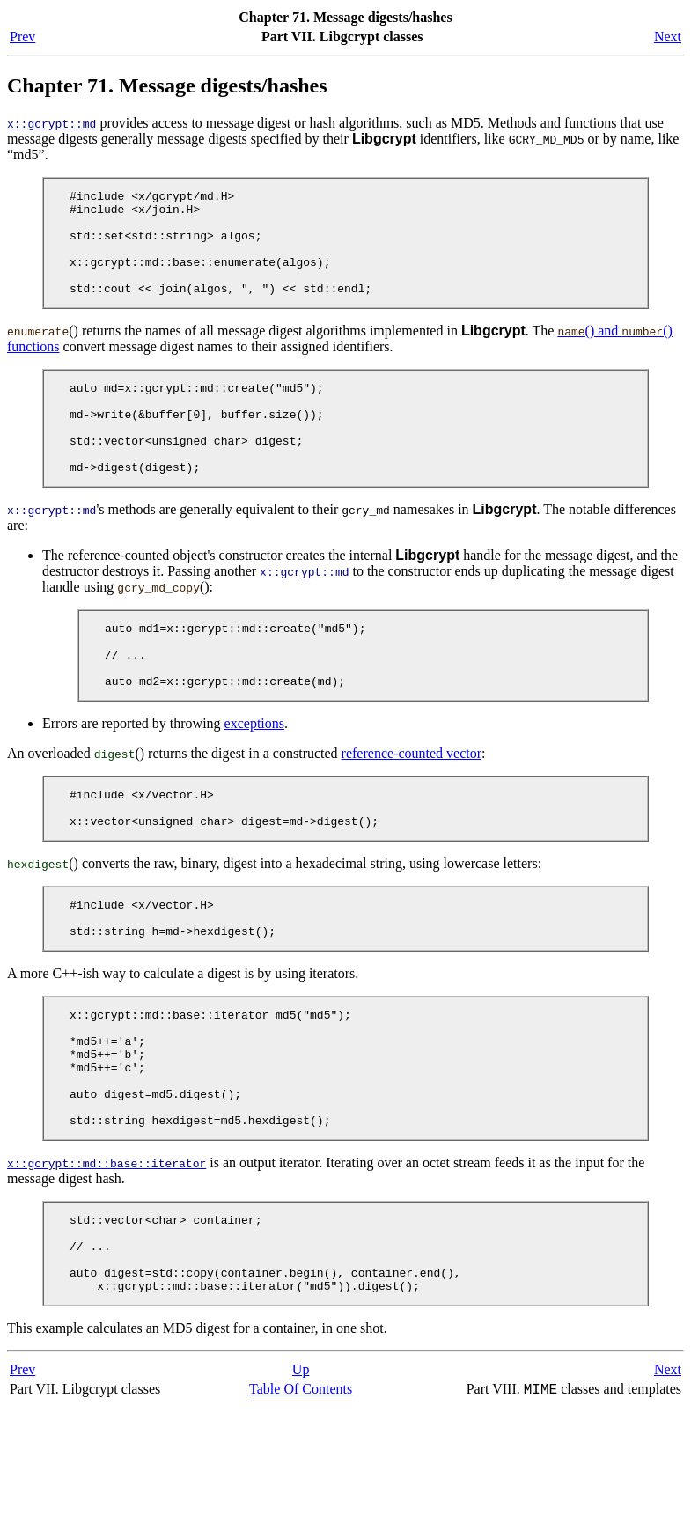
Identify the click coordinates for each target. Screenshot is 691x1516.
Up (301, 1477)
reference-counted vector (411, 805)
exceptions (254, 776)
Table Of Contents (300, 1497)
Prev (22, 36)
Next (667, 36)
